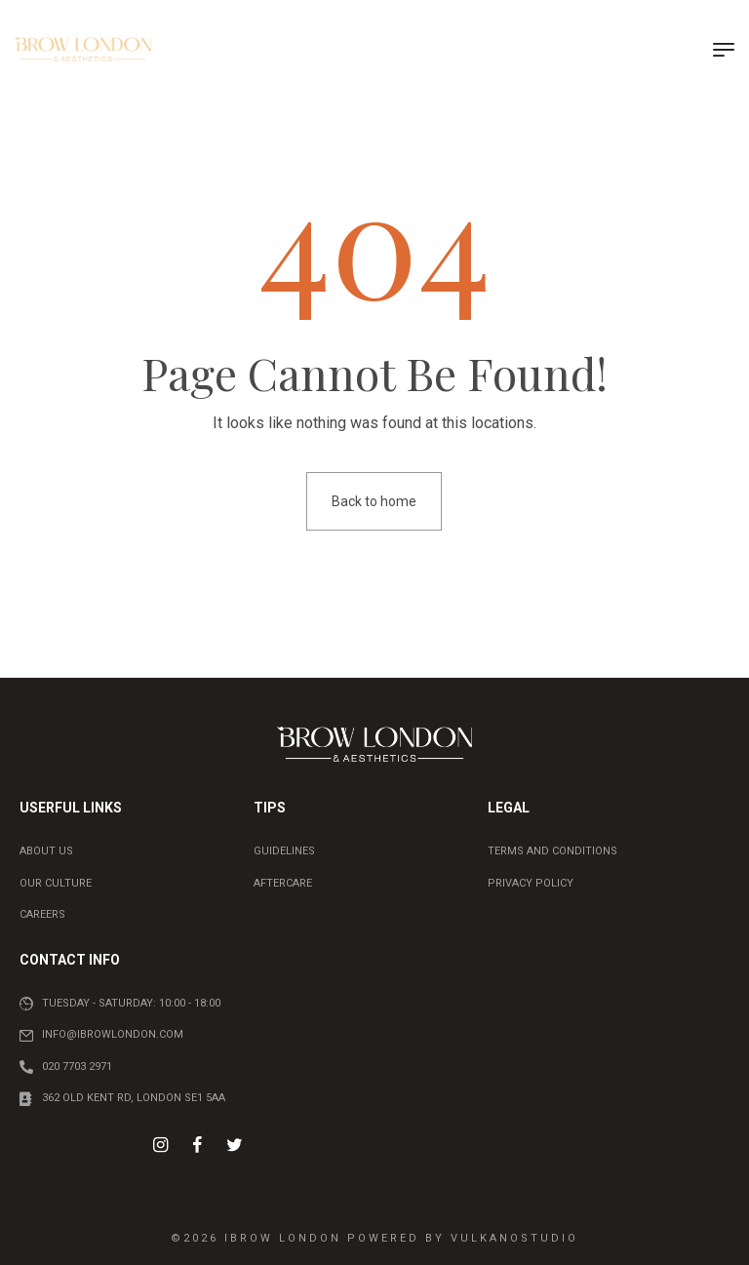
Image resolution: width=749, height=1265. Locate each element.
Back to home (374, 501)
